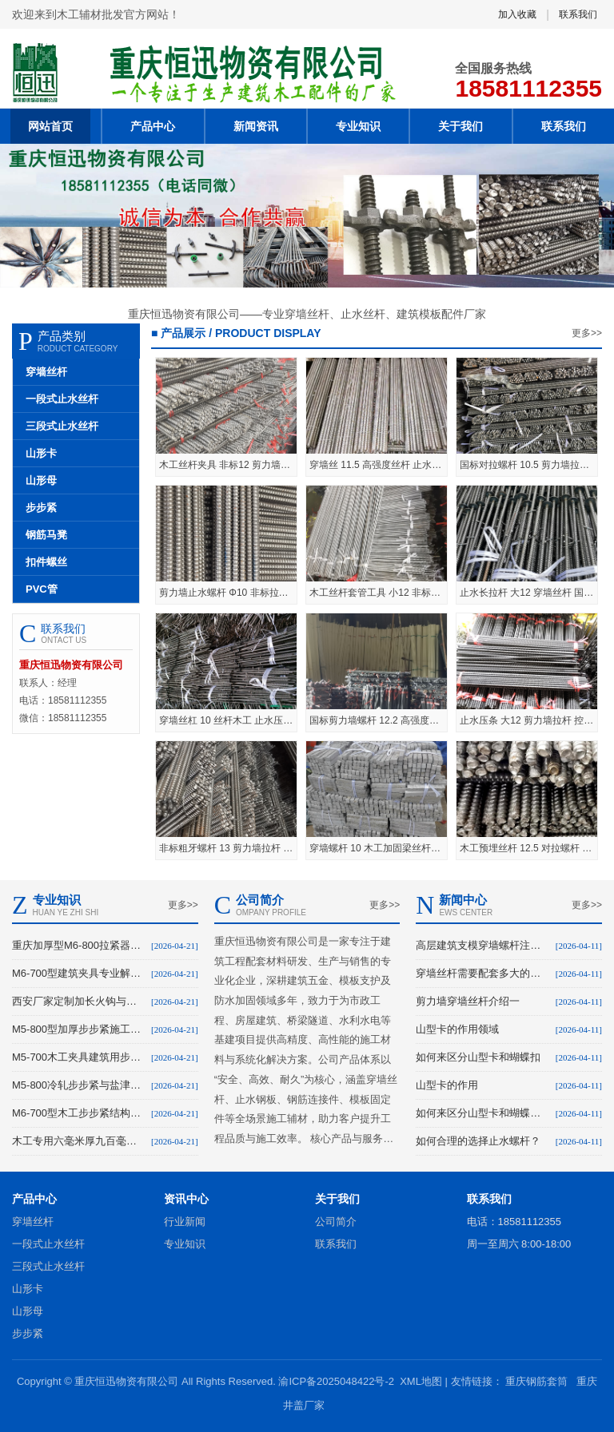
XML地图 (421, 1381)
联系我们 (578, 14)
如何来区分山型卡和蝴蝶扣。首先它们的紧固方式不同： (482, 1113)
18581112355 (528, 88)
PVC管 (42, 589)
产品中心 (152, 126)
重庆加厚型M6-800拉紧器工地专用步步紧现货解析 (78, 945)
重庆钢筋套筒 (536, 1381)
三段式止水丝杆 (62, 426)
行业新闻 (184, 1222)
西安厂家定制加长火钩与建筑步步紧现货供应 (78, 1001)
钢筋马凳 (46, 535)
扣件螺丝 (46, 562)
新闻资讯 (255, 126)
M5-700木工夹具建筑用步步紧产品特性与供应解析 (78, 1057)
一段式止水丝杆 (62, 399)
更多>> (587, 333)
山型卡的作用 (447, 1085)
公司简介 (336, 1222)
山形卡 (41, 453)
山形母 (41, 480)
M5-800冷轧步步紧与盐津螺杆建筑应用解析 (78, 1085)
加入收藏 (517, 14)
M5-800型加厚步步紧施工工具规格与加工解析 (78, 1029)
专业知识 (358, 126)
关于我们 (460, 126)
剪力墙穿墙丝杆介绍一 (468, 1001)
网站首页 (50, 126)
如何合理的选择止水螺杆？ (478, 1141)
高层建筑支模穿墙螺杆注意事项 (482, 945)
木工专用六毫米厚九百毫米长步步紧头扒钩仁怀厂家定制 (78, 1141)
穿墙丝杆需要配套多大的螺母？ (482, 973)
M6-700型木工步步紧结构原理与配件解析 (78, 1113)
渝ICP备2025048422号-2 (336, 1381)
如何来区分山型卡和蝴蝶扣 (478, 1057)
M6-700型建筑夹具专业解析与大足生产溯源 (78, 973)
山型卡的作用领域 (457, 1029)
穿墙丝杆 (46, 372)
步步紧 (41, 508)
